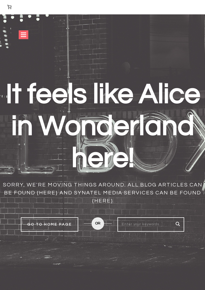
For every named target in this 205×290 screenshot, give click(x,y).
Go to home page (49, 224)
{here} (47, 192)
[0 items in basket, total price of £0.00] (9, 7)
